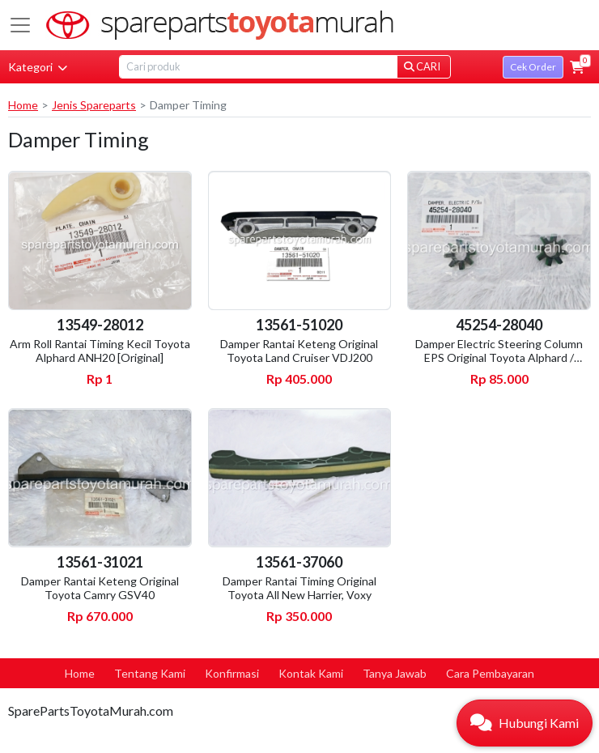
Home (23, 105)
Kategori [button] (37, 67)
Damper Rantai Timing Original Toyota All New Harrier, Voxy (299, 588)
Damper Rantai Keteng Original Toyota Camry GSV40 (100, 588)
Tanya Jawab (395, 673)
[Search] (258, 67)
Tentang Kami (149, 673)
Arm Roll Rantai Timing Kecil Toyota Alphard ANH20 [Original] (100, 350)
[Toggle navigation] (20, 25)
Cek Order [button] (533, 67)
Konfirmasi (232, 673)
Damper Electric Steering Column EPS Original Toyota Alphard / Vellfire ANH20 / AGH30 (499, 357)
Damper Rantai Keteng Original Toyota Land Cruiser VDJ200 (299, 350)
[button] (577, 67)
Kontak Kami (310, 673)
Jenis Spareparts (94, 105)
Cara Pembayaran (490, 673)
